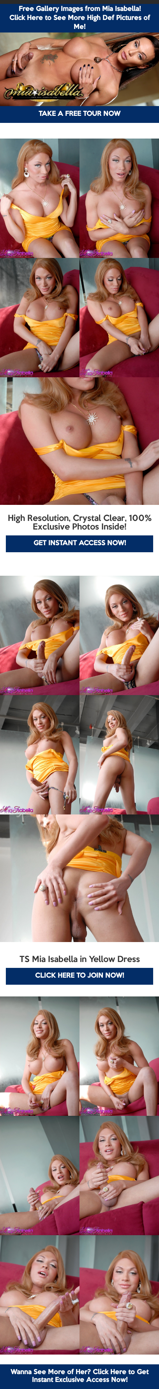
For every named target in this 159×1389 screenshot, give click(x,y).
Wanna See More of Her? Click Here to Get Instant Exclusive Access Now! (79, 1376)
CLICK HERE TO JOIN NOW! (79, 976)
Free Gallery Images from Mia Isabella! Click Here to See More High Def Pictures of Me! (79, 18)
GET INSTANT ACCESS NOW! (80, 543)
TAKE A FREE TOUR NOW (79, 114)
